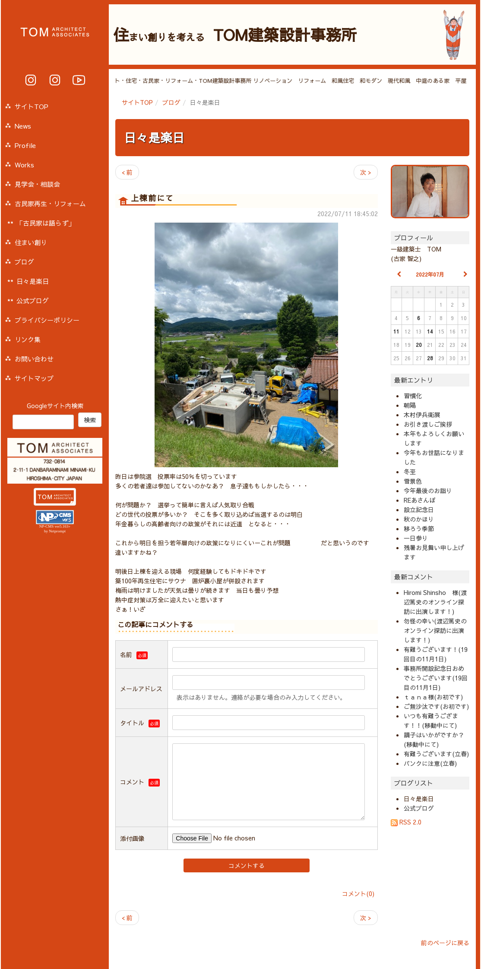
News (23, 125)
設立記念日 (419, 509)
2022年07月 (430, 274)
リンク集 (28, 339)
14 (430, 331)
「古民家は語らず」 (45, 222)
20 (419, 344)
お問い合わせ (34, 358)
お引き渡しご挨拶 (428, 424)
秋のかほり (419, 519)
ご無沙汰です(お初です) (436, 706)
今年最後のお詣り (428, 490)
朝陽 (410, 405)
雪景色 (413, 481)
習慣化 (413, 395)
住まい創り (31, 242)
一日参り (416, 538)
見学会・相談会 (37, 184)
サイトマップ (34, 378)
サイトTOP (137, 102)
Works (24, 164)
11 (396, 331)
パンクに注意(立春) (430, 763)
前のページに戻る (445, 942)
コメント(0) (358, 893)
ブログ (171, 102)
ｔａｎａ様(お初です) (433, 696)
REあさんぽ (419, 500)
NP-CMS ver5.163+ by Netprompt (55, 528)
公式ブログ (419, 808)
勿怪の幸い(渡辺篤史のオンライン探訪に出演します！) (435, 630)
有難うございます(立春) (436, 753)
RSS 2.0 (406, 822)
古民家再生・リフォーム (50, 203)
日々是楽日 (154, 137)
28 (430, 358)
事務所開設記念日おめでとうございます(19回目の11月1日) (436, 678)
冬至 (410, 471)
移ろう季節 (419, 528)
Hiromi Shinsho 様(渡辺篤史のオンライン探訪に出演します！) (435, 602)
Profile (25, 145)
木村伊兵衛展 (422, 414)
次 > (365, 172)
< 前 (127, 172)
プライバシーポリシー (47, 319)
